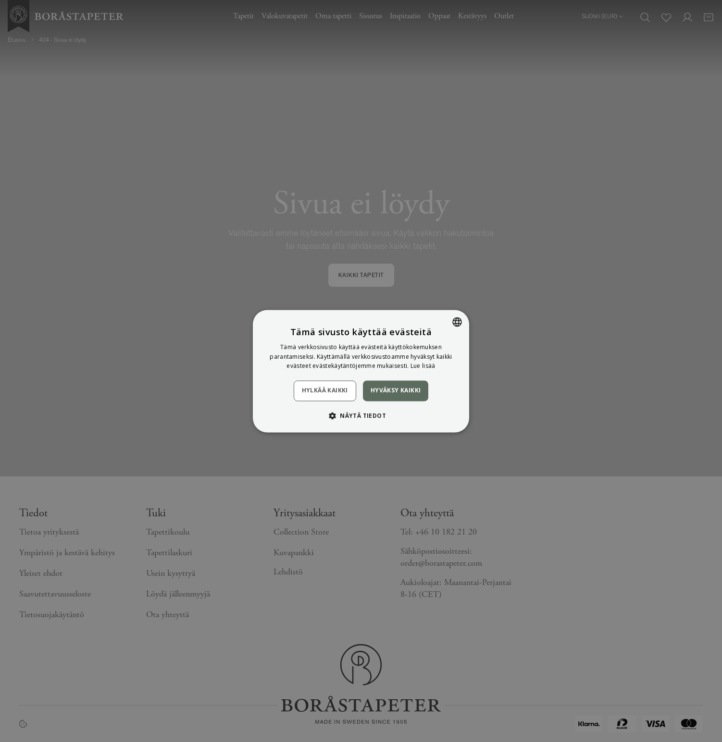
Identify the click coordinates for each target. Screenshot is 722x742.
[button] (361, 415)
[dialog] (361, 371)
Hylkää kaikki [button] (325, 391)
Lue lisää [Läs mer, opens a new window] (423, 366)
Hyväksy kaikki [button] (396, 391)
